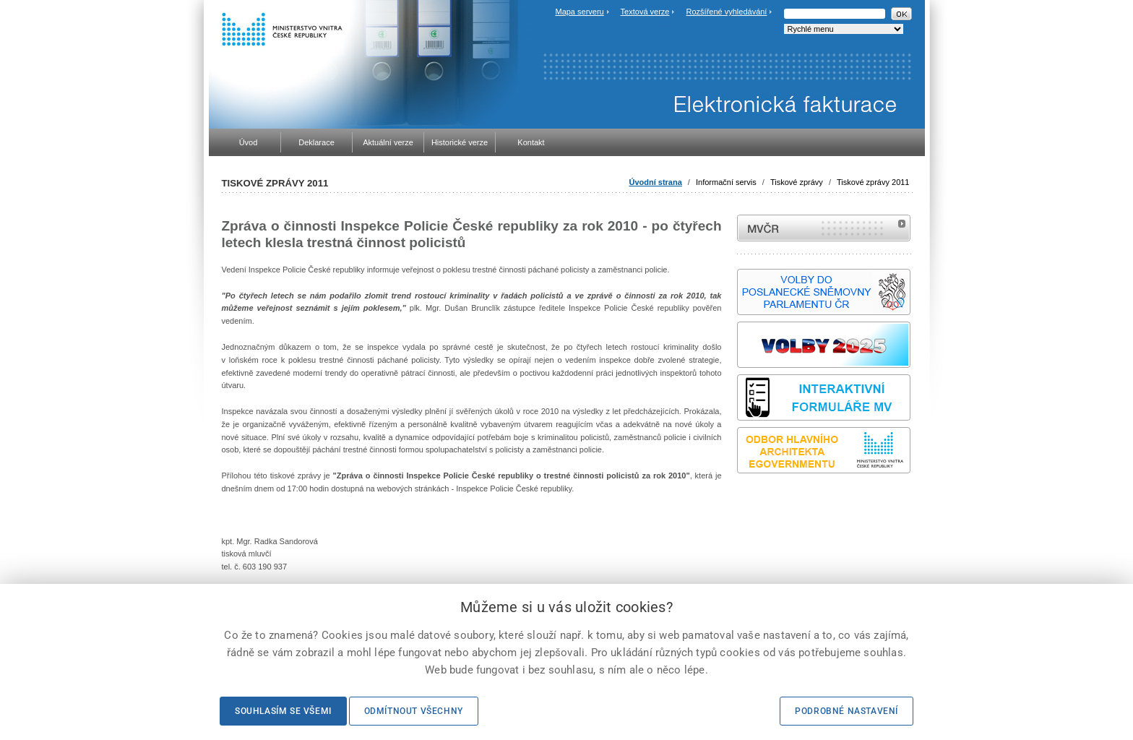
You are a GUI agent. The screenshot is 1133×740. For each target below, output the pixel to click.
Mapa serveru (579, 11)
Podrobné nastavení (846, 711)
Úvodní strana (655, 182)
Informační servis (726, 182)
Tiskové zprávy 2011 (873, 182)
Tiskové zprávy (796, 182)
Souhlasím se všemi (283, 711)
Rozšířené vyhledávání (726, 11)
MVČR (823, 228)
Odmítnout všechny (413, 711)
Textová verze (645, 11)
